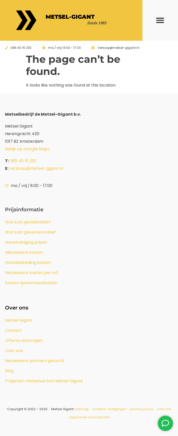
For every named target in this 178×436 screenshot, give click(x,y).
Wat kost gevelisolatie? (28, 222)
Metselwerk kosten (24, 252)
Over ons (14, 351)
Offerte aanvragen (24, 340)
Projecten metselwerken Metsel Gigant (44, 381)
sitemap (82, 409)
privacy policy (142, 409)
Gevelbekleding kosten (28, 262)
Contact (13, 330)
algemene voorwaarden (89, 417)
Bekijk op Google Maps (27, 149)
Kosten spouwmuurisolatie (31, 283)
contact (99, 409)
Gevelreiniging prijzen (26, 242)
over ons (164, 409)
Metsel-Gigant (70, 16)
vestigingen (117, 409)
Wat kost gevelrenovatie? (30, 232)
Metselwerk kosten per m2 (31, 273)
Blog (9, 371)
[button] (160, 20)
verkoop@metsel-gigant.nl (36, 168)
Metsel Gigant (19, 320)
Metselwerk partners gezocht (34, 361)
